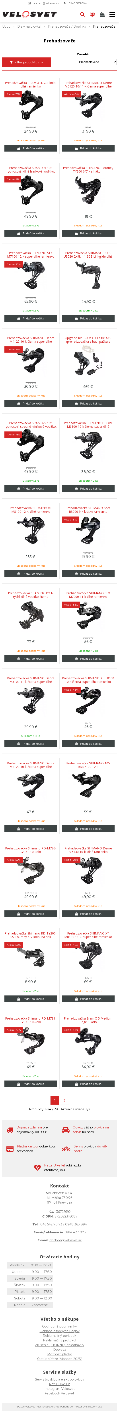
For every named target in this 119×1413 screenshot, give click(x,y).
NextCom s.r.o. (94, 1406)
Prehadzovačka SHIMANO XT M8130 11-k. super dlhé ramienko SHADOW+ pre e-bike (88, 937)
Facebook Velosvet (59, 1393)
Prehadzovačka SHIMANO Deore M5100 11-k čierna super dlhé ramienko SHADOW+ (31, 681)
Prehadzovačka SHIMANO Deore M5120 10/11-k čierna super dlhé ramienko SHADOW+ (88, 86)
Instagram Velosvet (60, 1389)
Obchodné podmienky (59, 1326)
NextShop (43, 1406)
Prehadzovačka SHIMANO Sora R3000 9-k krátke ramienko (88, 509)
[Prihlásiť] (92, 14)
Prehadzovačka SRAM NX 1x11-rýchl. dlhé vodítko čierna (30, 594)
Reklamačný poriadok (59, 1336)
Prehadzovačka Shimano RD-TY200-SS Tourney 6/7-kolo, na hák (31, 935)
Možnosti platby (59, 1354)
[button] (82, 14)
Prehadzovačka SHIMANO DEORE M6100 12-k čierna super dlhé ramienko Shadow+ (88, 426)
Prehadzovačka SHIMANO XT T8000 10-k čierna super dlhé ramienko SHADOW (88, 681)
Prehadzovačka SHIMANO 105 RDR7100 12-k (88, 765)
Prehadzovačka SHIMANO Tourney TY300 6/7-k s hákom (88, 169)
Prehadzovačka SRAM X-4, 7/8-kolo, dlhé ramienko (31, 84)
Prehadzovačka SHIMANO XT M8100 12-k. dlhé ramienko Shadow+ (31, 511)
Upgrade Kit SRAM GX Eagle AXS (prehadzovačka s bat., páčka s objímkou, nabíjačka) (88, 341)
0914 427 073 (75, 1232)
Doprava (59, 1350)
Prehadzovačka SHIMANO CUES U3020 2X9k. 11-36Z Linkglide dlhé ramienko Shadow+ (88, 256)
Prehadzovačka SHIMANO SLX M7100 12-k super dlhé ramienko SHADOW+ (30, 256)
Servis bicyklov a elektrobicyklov (59, 1379)
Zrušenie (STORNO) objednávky (59, 1345)
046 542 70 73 (51, 1224)
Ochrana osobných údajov (60, 1331)
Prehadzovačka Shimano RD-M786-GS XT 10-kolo (30, 850)
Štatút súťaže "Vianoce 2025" (59, 1359)
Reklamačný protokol (59, 1340)
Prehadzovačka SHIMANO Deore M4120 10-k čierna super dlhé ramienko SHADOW (31, 341)
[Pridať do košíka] (30, 148)
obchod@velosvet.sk (46, 3)
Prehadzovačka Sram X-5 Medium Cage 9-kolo (88, 1020)
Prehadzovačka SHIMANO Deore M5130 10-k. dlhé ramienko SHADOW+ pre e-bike (88, 852)
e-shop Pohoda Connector (66, 1406)
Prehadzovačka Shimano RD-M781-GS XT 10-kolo (30, 1020)
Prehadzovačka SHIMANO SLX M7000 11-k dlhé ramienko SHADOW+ (88, 596)
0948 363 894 (77, 3)
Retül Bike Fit (59, 1384)
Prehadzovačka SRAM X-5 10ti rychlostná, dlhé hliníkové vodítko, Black (31, 171)
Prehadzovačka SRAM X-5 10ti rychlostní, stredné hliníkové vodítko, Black (31, 426)
